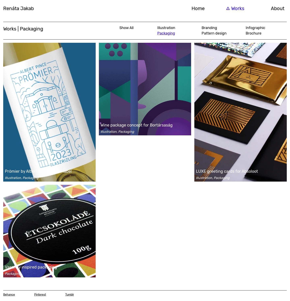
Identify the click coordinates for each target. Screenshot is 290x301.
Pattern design (214, 33)
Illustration (166, 28)
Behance (9, 294)
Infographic (255, 28)
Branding (209, 28)
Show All (126, 28)
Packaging (166, 33)
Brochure (253, 33)
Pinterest (40, 294)
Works (237, 8)
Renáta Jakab (18, 8)
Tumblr (69, 294)
